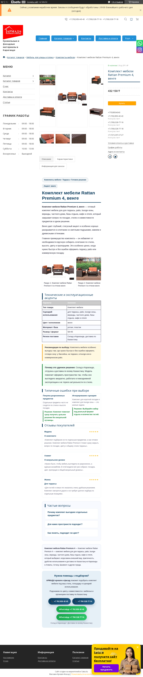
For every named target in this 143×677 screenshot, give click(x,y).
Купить (122, 103)
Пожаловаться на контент (82, 674)
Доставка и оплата (108, 38)
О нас (5, 86)
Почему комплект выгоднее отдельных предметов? (67, 514)
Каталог (7, 75)
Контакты (86, 38)
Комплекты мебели (65, 57)
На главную (8, 657)
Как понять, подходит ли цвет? (63, 533)
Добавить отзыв (131, 19)
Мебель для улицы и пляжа (40, 57)
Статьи (6, 102)
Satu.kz (84, 671)
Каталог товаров (63, 38)
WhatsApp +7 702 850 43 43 (71, 609)
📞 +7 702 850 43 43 (59, 601)
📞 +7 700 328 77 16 (83, 601)
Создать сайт (32, 2)
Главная (43, 38)
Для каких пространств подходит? (65, 524)
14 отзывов (117, 2)
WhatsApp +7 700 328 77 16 (71, 617)
